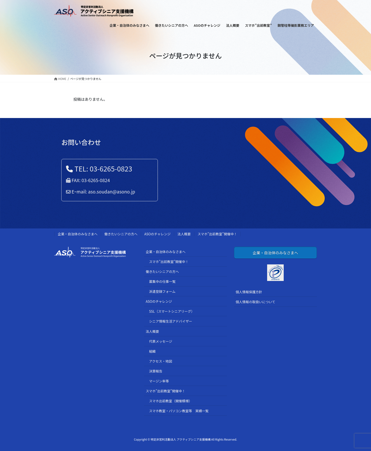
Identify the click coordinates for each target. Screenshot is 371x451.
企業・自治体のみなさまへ (77, 234)
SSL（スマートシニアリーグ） (171, 311)
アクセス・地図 (160, 361)
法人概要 (184, 234)
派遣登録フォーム (162, 291)
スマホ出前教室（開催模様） (170, 400)
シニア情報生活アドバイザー (170, 321)
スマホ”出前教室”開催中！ (217, 234)
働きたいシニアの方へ (120, 234)
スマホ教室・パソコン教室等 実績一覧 (179, 410)
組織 (152, 351)
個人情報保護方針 (249, 291)
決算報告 (155, 371)
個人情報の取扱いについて (255, 301)
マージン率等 (159, 381)
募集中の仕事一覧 (162, 281)
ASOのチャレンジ (157, 234)
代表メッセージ (160, 341)
